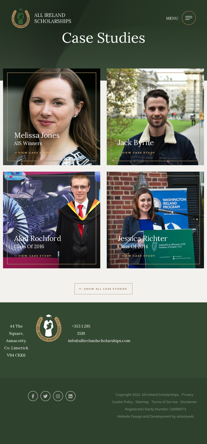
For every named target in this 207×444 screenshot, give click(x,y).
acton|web (185, 416)
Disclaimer (188, 402)
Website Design (129, 416)
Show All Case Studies (105, 288)
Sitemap (142, 402)
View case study (35, 152)
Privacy (187, 394)
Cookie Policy (122, 402)
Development (160, 416)
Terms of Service (164, 402)
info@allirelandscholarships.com (99, 340)
